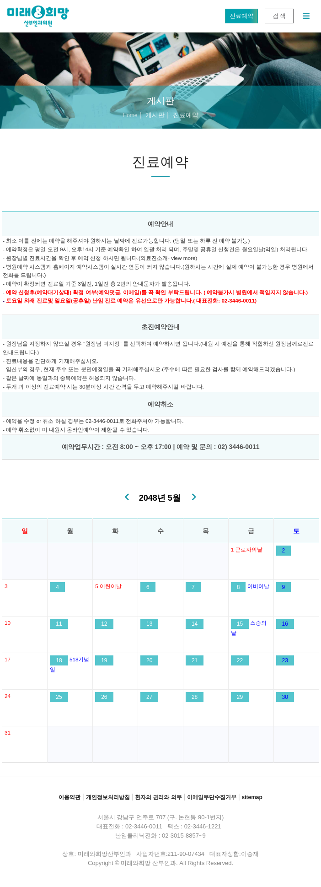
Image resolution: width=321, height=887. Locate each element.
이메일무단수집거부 (211, 797)
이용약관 (69, 797)
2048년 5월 (160, 498)
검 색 (279, 15)
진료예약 (241, 15)
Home (130, 115)
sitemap (251, 797)
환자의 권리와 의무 (158, 797)
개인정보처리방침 (108, 797)
